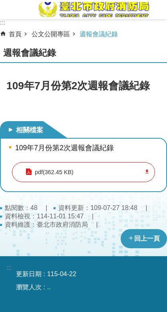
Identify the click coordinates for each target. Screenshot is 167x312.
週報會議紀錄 (99, 34)
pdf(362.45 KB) (54, 172)
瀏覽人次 (29, 287)
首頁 (15, 34)
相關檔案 (29, 130)
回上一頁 (147, 238)
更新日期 (29, 274)
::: (2, 22)
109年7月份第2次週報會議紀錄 (64, 148)
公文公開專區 (51, 34)
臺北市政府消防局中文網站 (93, 9)
